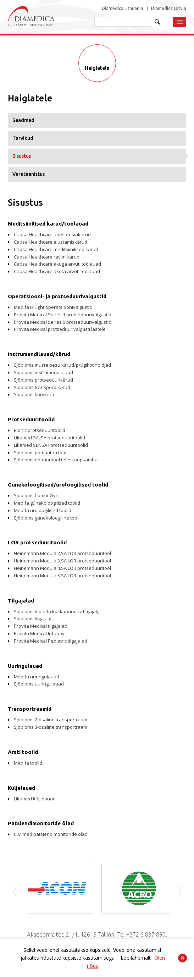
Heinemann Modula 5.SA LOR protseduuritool (62, 575)
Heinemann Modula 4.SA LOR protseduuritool (62, 568)
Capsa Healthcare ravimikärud (46, 257)
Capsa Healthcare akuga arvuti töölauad (57, 264)
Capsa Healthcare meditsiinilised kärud (56, 249)
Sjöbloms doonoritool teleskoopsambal (56, 459)
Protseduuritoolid (31, 419)
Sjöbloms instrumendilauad (43, 372)
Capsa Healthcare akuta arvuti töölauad (57, 271)
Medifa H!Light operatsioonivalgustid (53, 307)
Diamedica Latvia (168, 8)
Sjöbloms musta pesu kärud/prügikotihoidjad (62, 365)
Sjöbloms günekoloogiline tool (46, 518)
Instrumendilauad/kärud (39, 354)
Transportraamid (29, 709)
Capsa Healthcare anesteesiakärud (52, 234)
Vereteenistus (28, 174)
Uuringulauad (25, 666)
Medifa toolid (28, 763)
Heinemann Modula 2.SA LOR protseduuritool (62, 553)
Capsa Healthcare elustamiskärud (50, 242)
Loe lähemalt (136, 957)
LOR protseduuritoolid (37, 542)
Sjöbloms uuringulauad (39, 684)
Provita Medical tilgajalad (40, 626)
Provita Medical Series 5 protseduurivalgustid (62, 322)
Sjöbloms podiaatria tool (40, 452)
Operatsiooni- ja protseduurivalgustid (57, 296)
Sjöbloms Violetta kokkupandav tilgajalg (56, 611)
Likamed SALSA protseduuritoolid (49, 437)
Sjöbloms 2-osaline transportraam (50, 719)
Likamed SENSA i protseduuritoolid (51, 445)
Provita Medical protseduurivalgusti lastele (60, 329)
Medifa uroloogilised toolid (42, 510)
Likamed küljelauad (35, 798)
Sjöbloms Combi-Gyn (36, 495)
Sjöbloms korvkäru (34, 394)
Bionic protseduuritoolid (39, 430)
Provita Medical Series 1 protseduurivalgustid (62, 314)
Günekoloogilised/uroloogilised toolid (58, 485)
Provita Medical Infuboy (39, 633)
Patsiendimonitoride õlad (41, 823)
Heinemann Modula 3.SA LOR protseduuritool (62, 560)
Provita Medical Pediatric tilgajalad (50, 641)
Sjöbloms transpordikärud (42, 387)
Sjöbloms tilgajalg (32, 618)
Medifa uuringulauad (36, 676)
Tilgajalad (21, 601)
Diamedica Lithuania (122, 8)
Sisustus (21, 156)
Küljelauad (21, 788)
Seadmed (23, 120)
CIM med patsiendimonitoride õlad (51, 834)
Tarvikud (22, 138)
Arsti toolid (23, 752)
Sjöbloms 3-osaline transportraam (50, 727)
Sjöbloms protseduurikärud (43, 380)
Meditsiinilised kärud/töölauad (48, 224)
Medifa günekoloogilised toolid (47, 503)
